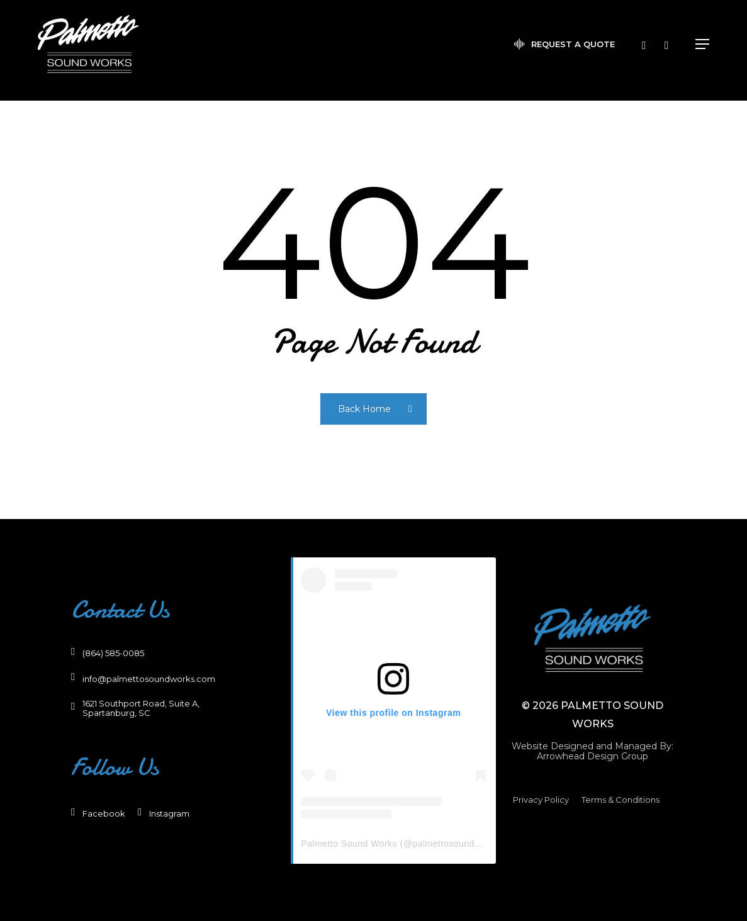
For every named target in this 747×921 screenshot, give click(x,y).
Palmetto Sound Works (349, 844)
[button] (702, 50)
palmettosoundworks (455, 844)
